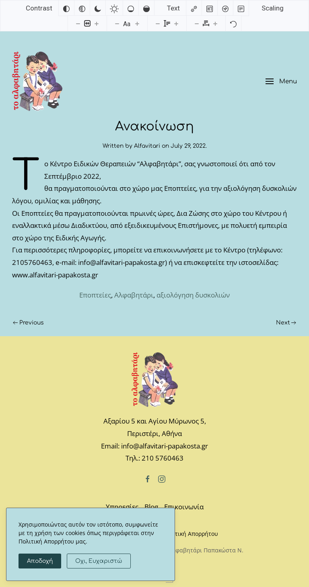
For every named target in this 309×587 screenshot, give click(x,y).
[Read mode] (241, 8)
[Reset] (233, 23)
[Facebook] (148, 478)
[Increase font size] (137, 23)
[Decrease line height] (158, 23)
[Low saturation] (131, 8)
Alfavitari (147, 146)
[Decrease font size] (117, 23)
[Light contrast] (114, 8)
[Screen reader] (225, 8)
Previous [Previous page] (28, 323)
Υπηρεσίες (122, 506)
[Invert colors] (66, 8)
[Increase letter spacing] (215, 23)
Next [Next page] (286, 323)
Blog (151, 506)
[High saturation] (146, 8)
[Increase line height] (176, 23)
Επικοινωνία (184, 506)
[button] (281, 81)
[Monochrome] (82, 8)
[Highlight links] (194, 8)
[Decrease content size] (78, 23)
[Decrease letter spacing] (197, 23)
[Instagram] (162, 478)
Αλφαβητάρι (133, 295)
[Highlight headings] (210, 8)
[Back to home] (37, 81)
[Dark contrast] (98, 8)
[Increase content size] (97, 23)
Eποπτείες (95, 295)
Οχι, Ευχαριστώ (98, 561)
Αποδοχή (40, 561)
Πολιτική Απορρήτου (190, 533)
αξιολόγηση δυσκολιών (193, 295)
